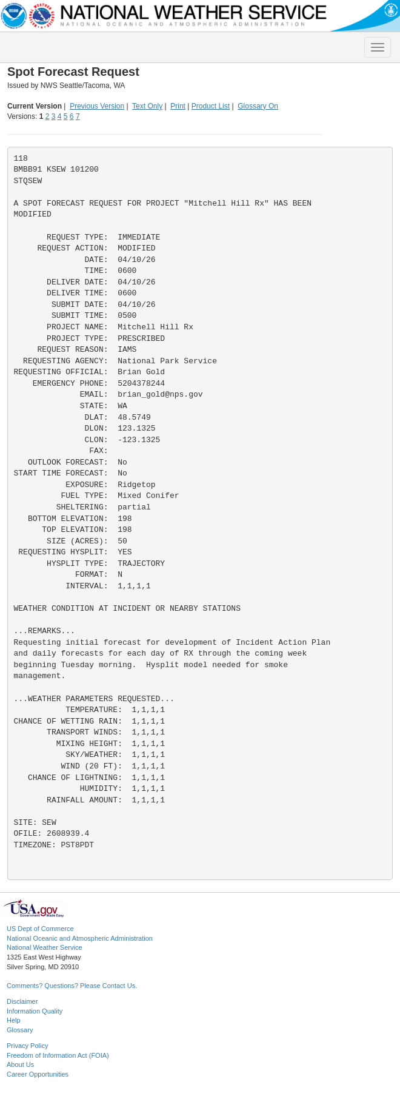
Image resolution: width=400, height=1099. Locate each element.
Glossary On (258, 106)
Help (14, 1020)
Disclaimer (22, 1001)
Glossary (20, 1029)
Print (177, 106)
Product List (211, 106)
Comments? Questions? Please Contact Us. (72, 985)
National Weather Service (44, 947)
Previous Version (97, 106)
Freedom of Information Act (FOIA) (58, 1055)
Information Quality (34, 1011)
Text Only (147, 106)
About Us (20, 1064)
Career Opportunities (37, 1074)
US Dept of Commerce (40, 928)
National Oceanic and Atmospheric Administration (80, 938)
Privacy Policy (27, 1045)
